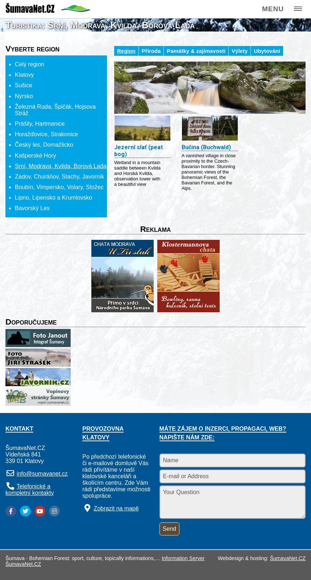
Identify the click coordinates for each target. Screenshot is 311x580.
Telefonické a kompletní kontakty (29, 489)
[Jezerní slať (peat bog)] (142, 129)
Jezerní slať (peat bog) (138, 151)
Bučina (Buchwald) (206, 147)
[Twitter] (25, 511)
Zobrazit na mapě (116, 508)
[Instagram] (54, 511)
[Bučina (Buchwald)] (210, 129)
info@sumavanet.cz (42, 474)
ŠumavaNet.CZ (288, 558)
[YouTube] (39, 511)
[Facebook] (10, 511)
